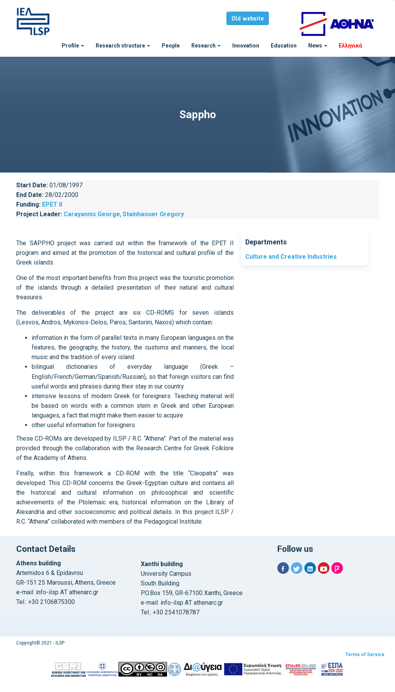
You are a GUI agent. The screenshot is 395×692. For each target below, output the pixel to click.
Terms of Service (365, 654)
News (317, 45)
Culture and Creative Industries (291, 256)
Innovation (245, 45)
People (171, 45)
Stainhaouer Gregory (153, 214)
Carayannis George (92, 214)
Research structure (123, 45)
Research (206, 45)
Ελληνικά (350, 45)
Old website (247, 19)
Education (284, 45)
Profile (73, 45)
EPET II (52, 204)
